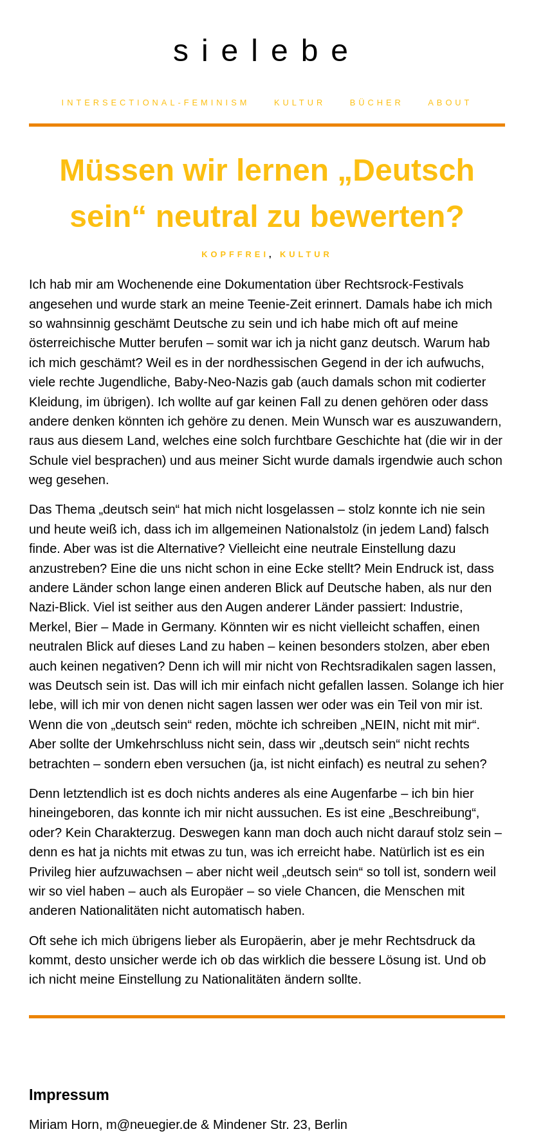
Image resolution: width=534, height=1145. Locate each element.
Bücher (377, 102)
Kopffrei (235, 254)
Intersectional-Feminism (156, 102)
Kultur (300, 102)
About (450, 102)
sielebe (267, 46)
